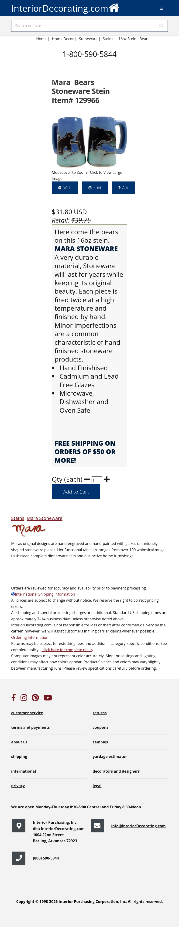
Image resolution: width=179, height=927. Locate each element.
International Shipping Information (43, 594)
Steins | (109, 38)
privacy (18, 785)
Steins (17, 518)
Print (97, 187)
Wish (67, 187)
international (23, 771)
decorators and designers (116, 771)
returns (100, 712)
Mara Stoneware (44, 518)
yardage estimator (110, 756)
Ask (125, 187)
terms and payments (30, 727)
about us (19, 742)
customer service (27, 712)
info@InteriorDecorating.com (138, 825)
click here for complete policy (67, 649)
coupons (100, 727)
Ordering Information (29, 637)
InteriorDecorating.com (65, 7)
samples (100, 742)
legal (97, 785)
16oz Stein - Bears (134, 38)
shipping (19, 756)
